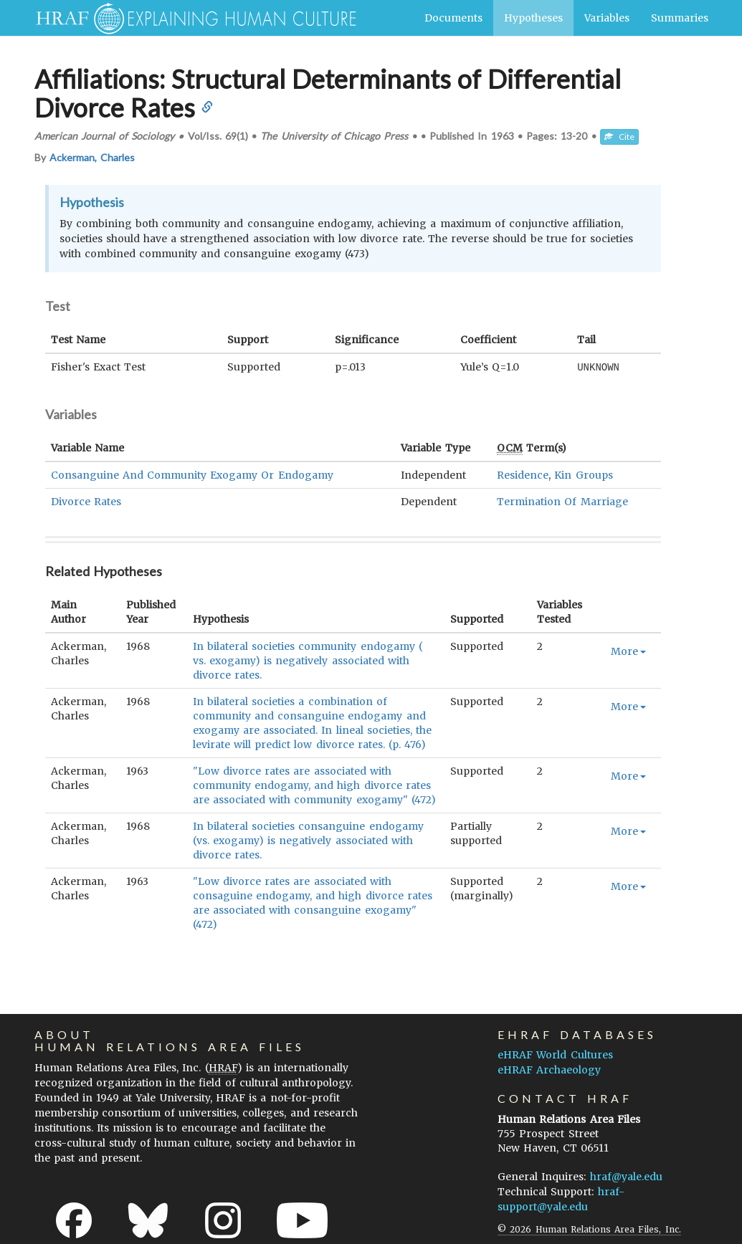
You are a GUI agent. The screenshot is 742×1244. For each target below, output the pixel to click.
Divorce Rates (86, 500)
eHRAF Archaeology (549, 1069)
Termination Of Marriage (562, 500)
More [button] (628, 650)
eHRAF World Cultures (555, 1054)
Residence (522, 474)
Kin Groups (583, 474)
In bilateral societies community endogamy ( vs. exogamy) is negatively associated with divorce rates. (308, 660)
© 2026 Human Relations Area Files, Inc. (589, 1228)
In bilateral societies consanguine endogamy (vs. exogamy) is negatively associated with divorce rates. (308, 840)
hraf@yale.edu (626, 1175)
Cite (619, 136)
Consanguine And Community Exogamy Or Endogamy (192, 474)
